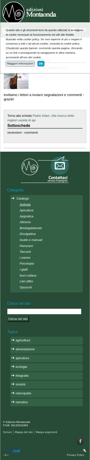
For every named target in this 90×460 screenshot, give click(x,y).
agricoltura (23, 340)
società (20, 384)
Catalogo (23, 198)
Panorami (26, 246)
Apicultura (27, 210)
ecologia (21, 367)
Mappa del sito (24, 432)
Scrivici (7, 432)
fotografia (22, 375)
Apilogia (25, 204)
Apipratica (27, 216)
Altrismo (25, 222)
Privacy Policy (75, 455)
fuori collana (28, 275)
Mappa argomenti (46, 432)
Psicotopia (27, 263)
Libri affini (26, 281)
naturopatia (23, 393)
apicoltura (22, 358)
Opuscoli (26, 287)
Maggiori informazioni (20, 63)
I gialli (24, 269)
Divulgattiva (28, 234)
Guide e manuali (31, 240)
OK (41, 63)
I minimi (25, 257)
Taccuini (25, 251)
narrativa (22, 402)
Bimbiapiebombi (31, 228)
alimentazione (25, 349)
